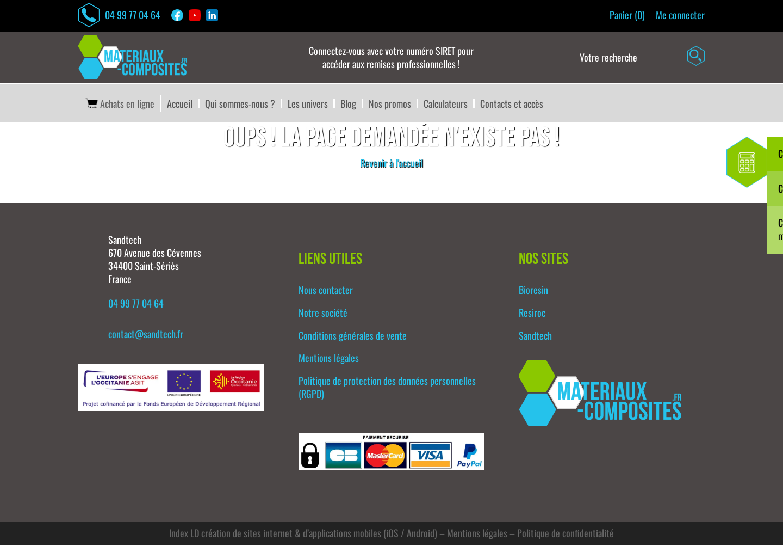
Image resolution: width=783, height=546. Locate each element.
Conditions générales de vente (353, 336)
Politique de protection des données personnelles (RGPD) (387, 387)
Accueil (179, 104)
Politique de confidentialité (565, 534)
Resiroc (532, 313)
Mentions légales (329, 359)
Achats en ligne (119, 104)
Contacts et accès (511, 104)
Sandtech (535, 336)
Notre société (323, 313)
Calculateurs (446, 104)
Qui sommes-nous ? (240, 104)
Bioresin (533, 290)
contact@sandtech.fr (145, 334)
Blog (348, 104)
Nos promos (390, 104)
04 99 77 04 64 (119, 15)
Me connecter (680, 15)
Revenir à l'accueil (391, 163)
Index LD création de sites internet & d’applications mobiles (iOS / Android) (303, 534)
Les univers (308, 104)
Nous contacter (326, 290)
